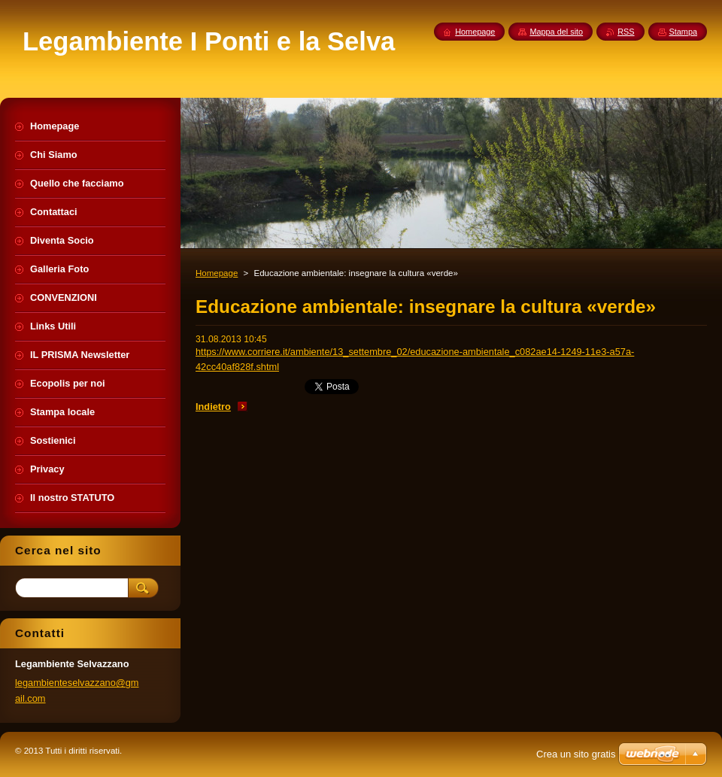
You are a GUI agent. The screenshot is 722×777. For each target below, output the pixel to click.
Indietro (213, 406)
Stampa (683, 31)
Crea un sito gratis (576, 754)
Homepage (217, 273)
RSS (625, 31)
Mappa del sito (556, 31)
